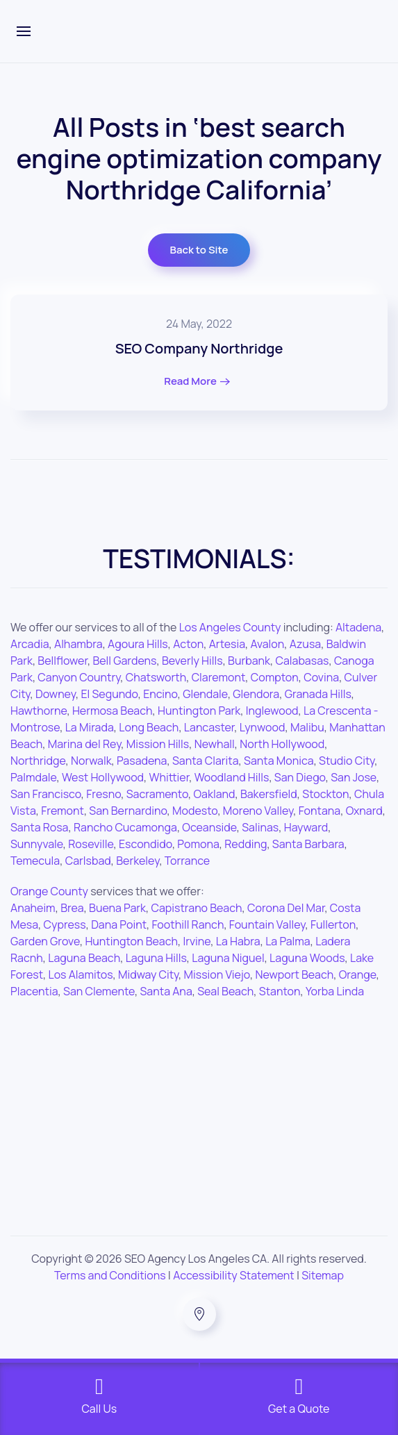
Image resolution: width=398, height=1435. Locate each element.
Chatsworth (156, 677)
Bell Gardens (124, 660)
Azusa (305, 644)
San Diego (300, 777)
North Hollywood (282, 744)
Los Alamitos (81, 974)
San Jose (353, 777)
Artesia (227, 644)
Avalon (268, 644)
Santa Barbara (308, 844)
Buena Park (117, 907)
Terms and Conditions (110, 1275)
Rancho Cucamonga (125, 827)
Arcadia (29, 644)
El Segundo (109, 694)
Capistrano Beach (196, 907)
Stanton (280, 991)
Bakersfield (268, 794)
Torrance (187, 860)
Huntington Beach (131, 941)
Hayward (306, 827)
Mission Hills (157, 744)
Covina (321, 677)
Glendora (256, 694)
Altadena (358, 627)
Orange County (49, 891)
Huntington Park (199, 710)
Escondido (145, 844)
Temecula (35, 860)
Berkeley (137, 860)
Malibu (307, 727)
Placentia (34, 991)
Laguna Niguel (228, 957)
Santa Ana (166, 991)
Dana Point (119, 924)
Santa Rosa (39, 827)
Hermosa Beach (112, 710)
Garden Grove (45, 941)
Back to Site (199, 249)
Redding (245, 844)
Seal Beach (225, 991)
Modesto (194, 810)
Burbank (249, 660)
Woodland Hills (232, 777)
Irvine (196, 941)
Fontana (319, 810)
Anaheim (33, 907)
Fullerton (333, 924)
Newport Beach (294, 974)
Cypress (65, 924)
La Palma (287, 941)
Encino (160, 694)
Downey (55, 694)
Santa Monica (279, 760)
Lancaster (209, 727)
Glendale (205, 694)
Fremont (62, 810)
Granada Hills (318, 694)
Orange (357, 974)
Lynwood (262, 727)
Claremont (219, 677)
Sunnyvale (36, 844)
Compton (275, 677)
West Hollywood (103, 777)
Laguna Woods (307, 957)
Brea (72, 907)
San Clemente (99, 991)
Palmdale (33, 777)
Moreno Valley (258, 810)
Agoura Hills (138, 644)
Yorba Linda (335, 991)
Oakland (214, 794)
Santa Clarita (205, 760)
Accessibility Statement (234, 1275)
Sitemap (322, 1275)
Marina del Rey (85, 744)
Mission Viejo (217, 974)
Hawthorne (38, 710)
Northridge (38, 760)
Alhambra (78, 644)
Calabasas (302, 660)
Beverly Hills (192, 660)
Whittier (169, 777)
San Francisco (45, 794)
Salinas (260, 827)
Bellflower (63, 660)
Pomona (198, 844)
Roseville (90, 844)
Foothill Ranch (188, 924)
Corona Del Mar (285, 907)
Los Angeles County (230, 627)
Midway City (148, 974)
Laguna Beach (84, 957)
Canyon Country (79, 677)
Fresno (103, 794)
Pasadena (142, 760)
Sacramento (157, 794)
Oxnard (364, 810)
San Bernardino (128, 810)
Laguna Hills (156, 957)
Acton (188, 644)
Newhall (214, 744)
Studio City (346, 760)
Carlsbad (88, 860)
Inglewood (272, 710)
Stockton (325, 794)
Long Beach (149, 727)
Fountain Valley (267, 924)
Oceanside (209, 827)
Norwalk (91, 760)
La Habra (238, 941)
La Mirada (89, 727)
